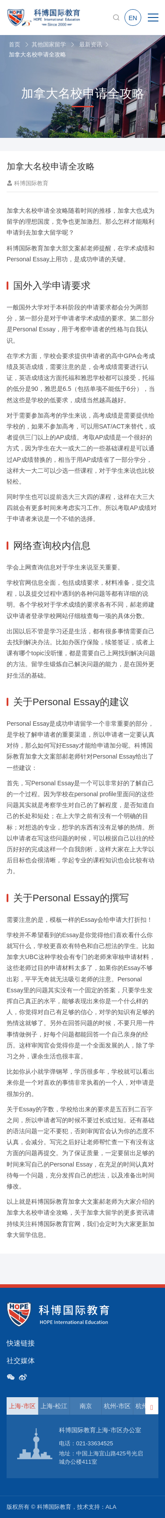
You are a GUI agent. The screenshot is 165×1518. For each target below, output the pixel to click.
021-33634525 (94, 1443)
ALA (111, 1507)
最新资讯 (90, 44)
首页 (14, 44)
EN (132, 17)
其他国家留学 (49, 44)
